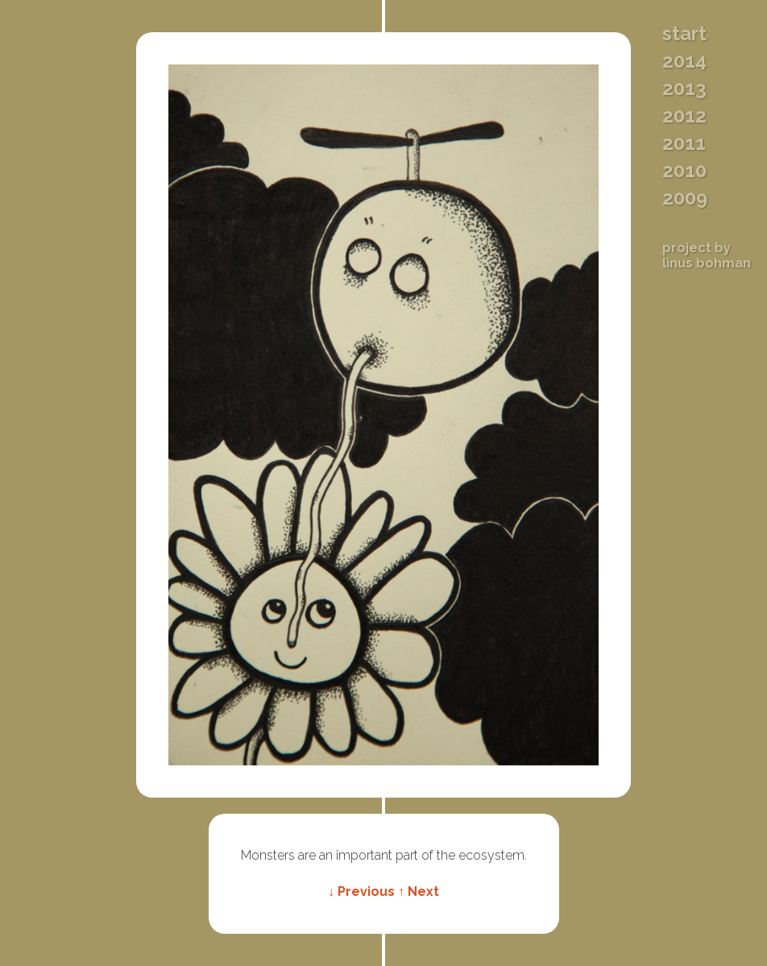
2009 (684, 198)
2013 (684, 88)
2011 (684, 143)
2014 (684, 61)
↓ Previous (361, 891)
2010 (684, 170)
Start (684, 34)
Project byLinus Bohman (706, 255)
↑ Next (418, 891)
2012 (684, 116)
